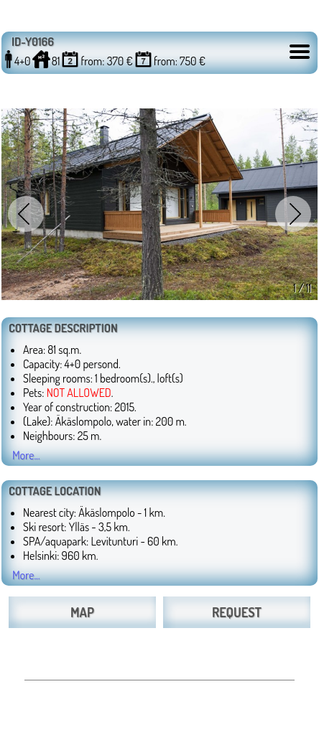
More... (26, 455)
